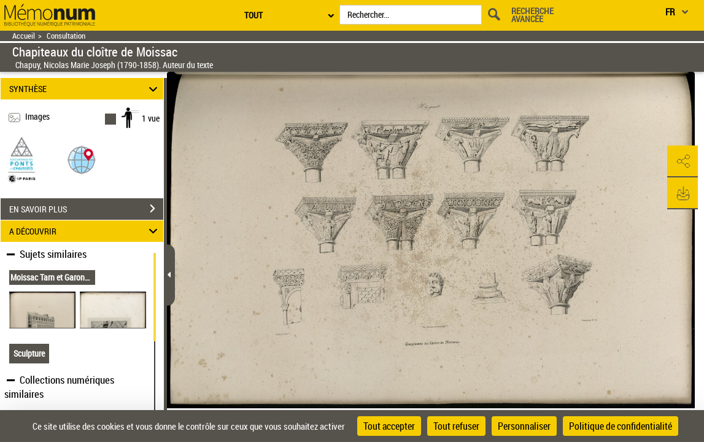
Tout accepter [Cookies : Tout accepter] (389, 426)
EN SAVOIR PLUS (86, 208)
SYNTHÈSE (85, 88)
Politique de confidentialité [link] (620, 426)
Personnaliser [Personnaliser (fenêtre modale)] (524, 426)
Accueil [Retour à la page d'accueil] (23, 36)
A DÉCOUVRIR (85, 231)
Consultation (66, 36)
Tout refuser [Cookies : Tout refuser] (456, 426)
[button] (81, 159)
